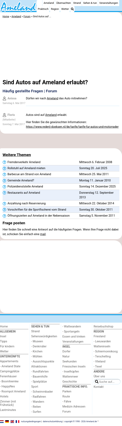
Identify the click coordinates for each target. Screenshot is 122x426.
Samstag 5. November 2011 (97, 215)
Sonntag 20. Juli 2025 (93, 168)
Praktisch (43, 8)
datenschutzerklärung (52, 421)
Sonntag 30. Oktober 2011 (96, 209)
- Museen (37, 341)
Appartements (9, 361)
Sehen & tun (90, 2)
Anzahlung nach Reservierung (24, 203)
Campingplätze (9, 371)
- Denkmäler (38, 346)
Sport (34, 386)
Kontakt (99, 387)
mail (43, 234)
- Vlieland (100, 361)
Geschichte (70, 381)
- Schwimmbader (42, 391)
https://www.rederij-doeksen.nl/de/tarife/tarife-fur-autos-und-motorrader (72, 127)
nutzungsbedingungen (31, 421)
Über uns (99, 376)
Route (66, 396)
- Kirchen (36, 351)
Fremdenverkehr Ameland (21, 162)
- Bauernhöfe (39, 376)
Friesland (100, 336)
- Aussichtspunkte (42, 361)
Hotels (4, 396)
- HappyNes (7, 386)
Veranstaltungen (108, 2)
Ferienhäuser (8, 376)
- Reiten (36, 407)
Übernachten (63, 2)
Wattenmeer (70, 376)
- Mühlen (36, 356)
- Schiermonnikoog (106, 351)
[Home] (39, 3)
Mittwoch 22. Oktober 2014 (96, 203)
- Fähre (67, 401)
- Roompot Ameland (13, 391)
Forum (67, 411)
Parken (67, 391)
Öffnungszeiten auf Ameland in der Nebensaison (36, 216)
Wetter (65, 8)
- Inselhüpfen (71, 371)
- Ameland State (10, 366)
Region (55, 8)
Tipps (3, 341)
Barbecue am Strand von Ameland (27, 174)
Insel (3, 336)
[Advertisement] (61, 49)
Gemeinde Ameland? (18, 180)
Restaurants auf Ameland (21, 193)
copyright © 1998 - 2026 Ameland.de (80, 421)
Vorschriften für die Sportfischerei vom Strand (34, 210)
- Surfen (36, 412)
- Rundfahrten (40, 371)
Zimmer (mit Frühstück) (8, 403)
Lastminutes (8, 410)
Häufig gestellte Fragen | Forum (30, 91)
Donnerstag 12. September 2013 (96, 195)
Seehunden (70, 361)
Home (4, 326)
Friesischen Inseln (74, 366)
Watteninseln (102, 346)
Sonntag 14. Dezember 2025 (97, 186)
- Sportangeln (71, 331)
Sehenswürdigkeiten (44, 336)
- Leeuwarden (102, 341)
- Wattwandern (72, 326)
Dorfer (67, 351)
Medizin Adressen (74, 406)
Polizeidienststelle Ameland (23, 186)
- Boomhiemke (9, 381)
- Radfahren (38, 396)
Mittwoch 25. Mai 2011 (94, 174)
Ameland (49, 2)
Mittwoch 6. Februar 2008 (95, 162)
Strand (77, 2)
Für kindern (7, 346)
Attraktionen (39, 366)
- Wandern (37, 401)
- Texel (98, 366)
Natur (66, 356)
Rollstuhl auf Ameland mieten (24, 168)
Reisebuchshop (103, 326)
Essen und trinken (74, 336)
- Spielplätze (39, 381)
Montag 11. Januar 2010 (95, 180)
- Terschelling (102, 356)
